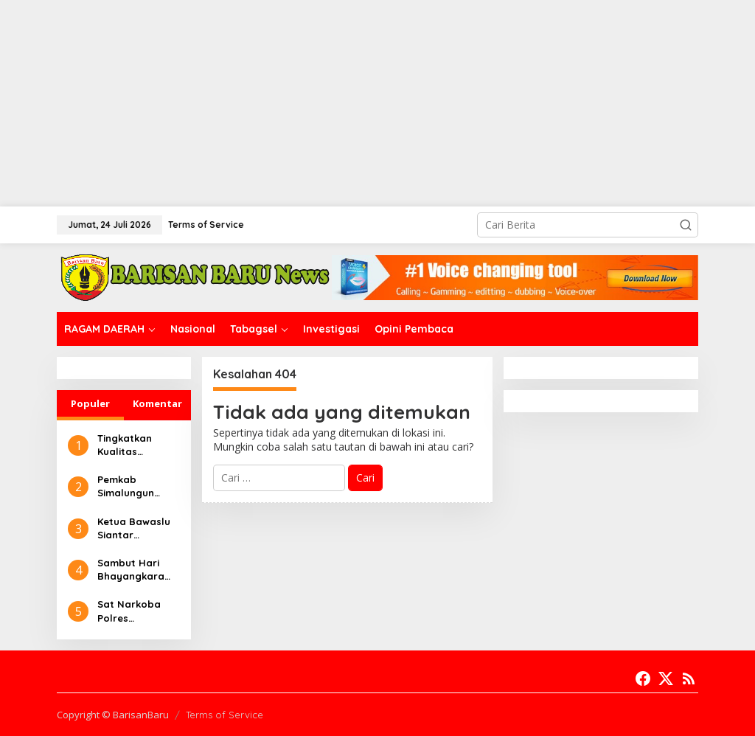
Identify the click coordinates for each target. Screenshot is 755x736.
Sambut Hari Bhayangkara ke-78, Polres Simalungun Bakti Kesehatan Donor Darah (137, 570)
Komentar (157, 403)
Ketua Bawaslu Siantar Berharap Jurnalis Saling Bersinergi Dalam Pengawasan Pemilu (133, 528)
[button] (685, 224)
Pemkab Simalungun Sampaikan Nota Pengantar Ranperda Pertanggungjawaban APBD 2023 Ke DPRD (138, 486)
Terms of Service (224, 715)
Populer (90, 403)
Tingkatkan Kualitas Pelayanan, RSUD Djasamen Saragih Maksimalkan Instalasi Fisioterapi (136, 445)
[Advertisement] (377, 103)
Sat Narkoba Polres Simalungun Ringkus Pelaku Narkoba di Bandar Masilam (137, 611)
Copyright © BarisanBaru (113, 714)
